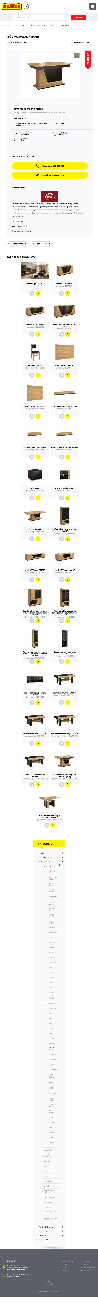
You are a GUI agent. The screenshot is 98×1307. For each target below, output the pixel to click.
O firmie (65, 1274)
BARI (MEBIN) (52, 1115)
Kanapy (46, 1176)
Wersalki (46, 1186)
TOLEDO (52, 1039)
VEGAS (51, 1029)
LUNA (51, 983)
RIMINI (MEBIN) (52, 1122)
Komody (46, 1196)
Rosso (51, 998)
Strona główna (68, 1271)
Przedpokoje (44, 1241)
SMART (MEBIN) (64, 25)
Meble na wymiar (89, 1278)
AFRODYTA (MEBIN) (53, 888)
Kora (51, 978)
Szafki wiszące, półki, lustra (51, 1223)
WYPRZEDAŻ (44, 1249)
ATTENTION (53, 1080)
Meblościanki (48, 1160)
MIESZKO (52, 953)
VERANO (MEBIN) (52, 882)
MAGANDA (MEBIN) (53, 907)
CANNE (51, 1093)
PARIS (51, 993)
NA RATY (87, 1274)
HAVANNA (52, 1065)
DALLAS (52, 1133)
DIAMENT (52, 1070)
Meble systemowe (50, 25)
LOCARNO (52, 1075)
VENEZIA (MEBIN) (52, 926)
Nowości (66, 1281)
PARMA (51, 1044)
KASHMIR (52, 1104)
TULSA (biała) (51, 1098)
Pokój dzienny (35, 25)
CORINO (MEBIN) (52, 894)
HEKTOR (52, 968)
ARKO (51, 1137)
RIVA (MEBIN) (52, 932)
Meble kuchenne (45, 867)
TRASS (51, 1152)
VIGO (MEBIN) (52, 1109)
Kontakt (86, 1281)
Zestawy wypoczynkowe (49, 1165)
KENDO (51, 958)
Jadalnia (42, 863)
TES (50, 1024)
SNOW (51, 1014)
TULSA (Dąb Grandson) (52, 1086)
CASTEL (52, 963)
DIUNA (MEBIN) (52, 901)
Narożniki (47, 1171)
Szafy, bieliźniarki (49, 1207)
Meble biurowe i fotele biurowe (51, 1229)
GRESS (51, 1053)
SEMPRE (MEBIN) (52, 919)
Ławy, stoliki (48, 1212)
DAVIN (51, 1128)
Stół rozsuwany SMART (81, 25)
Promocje (87, 1271)
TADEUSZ (52, 1019)
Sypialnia (42, 1245)
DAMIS (51, 1048)
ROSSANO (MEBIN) (52, 913)
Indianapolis (53, 973)
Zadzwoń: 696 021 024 (50, 176)
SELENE (52, 938)
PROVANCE (53, 943)
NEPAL (51, 1147)
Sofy (45, 1181)
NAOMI (51, 988)
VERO (51, 1034)
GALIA (51, 948)
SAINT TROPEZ (52, 1008)
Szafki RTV (47, 1217)
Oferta (24, 25)
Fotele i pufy (48, 1191)
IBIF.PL (56, 1302)
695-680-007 (14, 1276)
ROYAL (51, 1002)
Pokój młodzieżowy (46, 1237)
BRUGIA (52, 1142)
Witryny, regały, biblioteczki (49, 1201)
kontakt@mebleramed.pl (50, 185)
